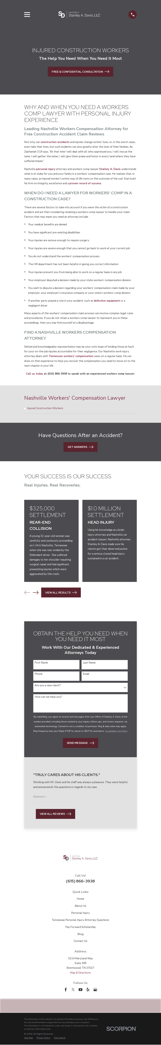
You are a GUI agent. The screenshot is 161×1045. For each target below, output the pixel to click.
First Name (41, 663)
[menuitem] (80, 408)
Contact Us (80, 941)
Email (86, 674)
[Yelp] (88, 990)
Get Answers (80, 447)
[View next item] (36, 593)
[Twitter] (73, 990)
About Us (80, 906)
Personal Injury (80, 913)
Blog (80, 934)
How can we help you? (48, 697)
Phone (38, 674)
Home (80, 899)
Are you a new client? (48, 685)
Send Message (80, 743)
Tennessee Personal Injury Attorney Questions (80, 920)
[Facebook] (66, 990)
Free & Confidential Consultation (80, 71)
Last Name (89, 663)
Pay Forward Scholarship (80, 927)
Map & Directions (80, 973)
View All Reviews (55, 814)
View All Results (61, 593)
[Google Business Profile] (95, 990)
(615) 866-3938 (80, 881)
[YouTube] (80, 990)
